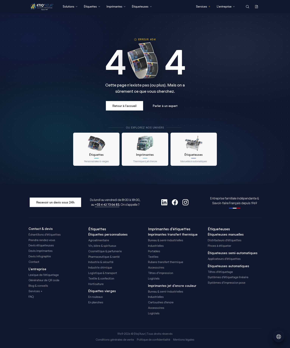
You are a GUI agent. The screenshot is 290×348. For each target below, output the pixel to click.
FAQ (31, 296)
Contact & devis (41, 229)
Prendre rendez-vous (42, 240)
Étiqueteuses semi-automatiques (232, 253)
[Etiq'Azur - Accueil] (42, 6)
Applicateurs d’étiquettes (224, 259)
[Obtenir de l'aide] (278, 336)
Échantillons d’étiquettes (45, 234)
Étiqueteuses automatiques (228, 266)
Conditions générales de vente (115, 339)
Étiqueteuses (219, 229)
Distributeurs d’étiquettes (224, 240)
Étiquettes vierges (102, 291)
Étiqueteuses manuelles (226, 234)
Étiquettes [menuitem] (92, 6)
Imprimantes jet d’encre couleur (172, 286)
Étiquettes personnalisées (108, 234)
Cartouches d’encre (161, 302)
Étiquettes (97, 229)
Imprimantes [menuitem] (116, 6)
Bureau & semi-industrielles (165, 240)
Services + (35, 291)
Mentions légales (183, 339)
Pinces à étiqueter (219, 246)
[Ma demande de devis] (256, 6)
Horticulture (96, 284)
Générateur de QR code (44, 280)
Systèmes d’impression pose (226, 282)
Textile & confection (101, 278)
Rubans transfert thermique (165, 262)
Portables (154, 251)
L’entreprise (37, 269)
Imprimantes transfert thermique (173, 234)
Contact (34, 262)
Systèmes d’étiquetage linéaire (228, 277)
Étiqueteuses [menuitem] (142, 6)
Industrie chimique (100, 267)
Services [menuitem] (203, 6)
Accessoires (156, 267)
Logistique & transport (102, 273)
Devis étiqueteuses (41, 245)
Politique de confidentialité (153, 339)
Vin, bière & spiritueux (102, 246)
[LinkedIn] (164, 202)
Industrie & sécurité (100, 262)
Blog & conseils (38, 285)
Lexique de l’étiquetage (44, 275)
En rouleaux (95, 297)
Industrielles (156, 246)
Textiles (153, 256)
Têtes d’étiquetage (220, 272)
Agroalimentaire (98, 240)
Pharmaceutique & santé (104, 256)
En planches (95, 302)
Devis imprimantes (41, 251)
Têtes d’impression (160, 273)
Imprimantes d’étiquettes (169, 229)
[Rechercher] (247, 6)
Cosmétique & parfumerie (105, 251)
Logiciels (154, 278)
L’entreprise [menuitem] (226, 6)
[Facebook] (175, 202)
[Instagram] (185, 202)
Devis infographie (40, 256)
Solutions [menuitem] (70, 6)
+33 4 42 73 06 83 (107, 204)
